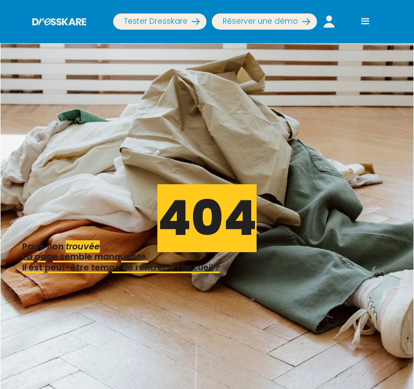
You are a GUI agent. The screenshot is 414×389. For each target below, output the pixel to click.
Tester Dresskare (156, 21)
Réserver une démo (260, 21)
